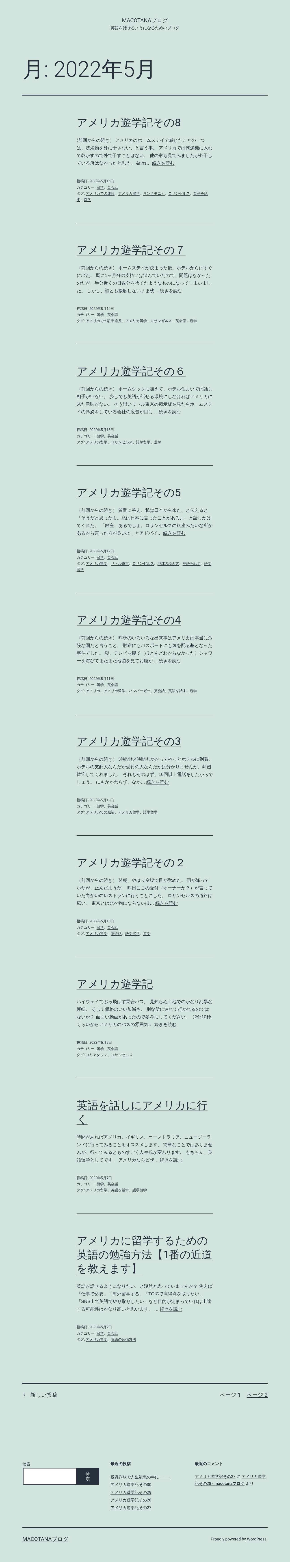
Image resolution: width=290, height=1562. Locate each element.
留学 (100, 187)
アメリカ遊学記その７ (131, 250)
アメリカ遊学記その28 (130, 1500)
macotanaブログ (145, 20)
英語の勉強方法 (123, 1339)
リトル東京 (120, 563)
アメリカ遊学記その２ (131, 862)
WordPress (256, 1539)
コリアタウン (96, 1055)
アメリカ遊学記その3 (129, 741)
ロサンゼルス (179, 193)
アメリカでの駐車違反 (104, 321)
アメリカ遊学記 (115, 984)
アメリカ (93, 691)
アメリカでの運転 (100, 193)
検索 (26, 1464)
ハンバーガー (139, 691)
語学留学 (143, 442)
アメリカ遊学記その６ (131, 371)
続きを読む (163, 163)
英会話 (112, 187)
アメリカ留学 (129, 193)
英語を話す (192, 563)
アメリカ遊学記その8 (129, 122)
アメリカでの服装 (100, 812)
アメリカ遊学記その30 (130, 1484)
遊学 (87, 199)
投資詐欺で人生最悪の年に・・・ (140, 1477)
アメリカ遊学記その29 (130, 1492)
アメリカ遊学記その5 (129, 492)
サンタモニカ (154, 193)
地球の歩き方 (168, 563)
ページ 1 (230, 1395)
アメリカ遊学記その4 (129, 620)
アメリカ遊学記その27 (130, 1507)
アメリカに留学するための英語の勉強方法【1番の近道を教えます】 (144, 1254)
